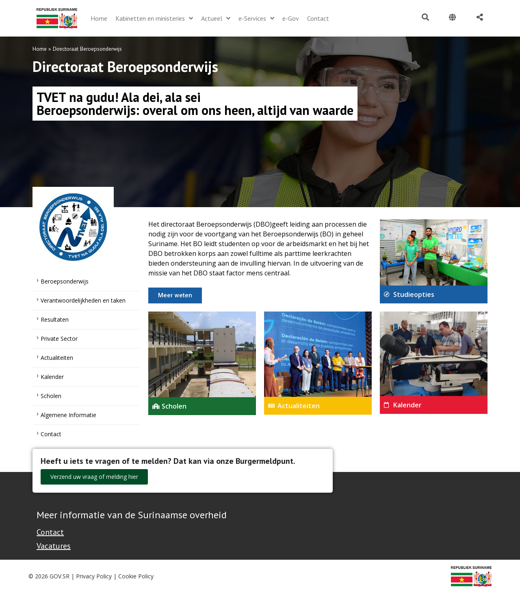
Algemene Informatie (68, 415)
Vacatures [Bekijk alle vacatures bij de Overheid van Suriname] (54, 546)
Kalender (52, 377)
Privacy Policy (94, 576)
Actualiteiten (57, 357)
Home (39, 48)
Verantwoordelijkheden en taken (83, 300)
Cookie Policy (136, 576)
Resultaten (55, 319)
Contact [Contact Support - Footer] (50, 532)
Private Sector (59, 338)
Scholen (51, 396)
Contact (51, 434)
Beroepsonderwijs (65, 281)
